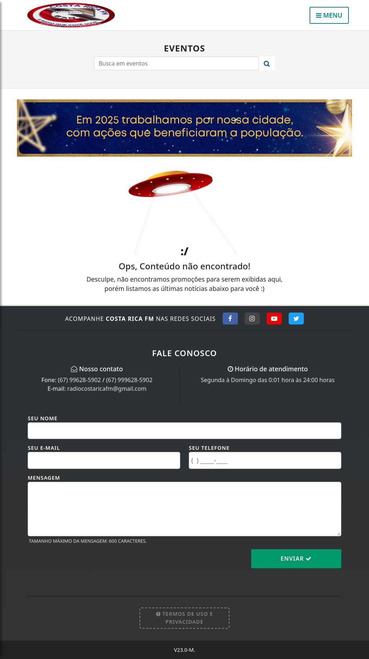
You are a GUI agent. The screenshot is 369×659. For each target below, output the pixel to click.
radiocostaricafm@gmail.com (107, 389)
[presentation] (82, 564)
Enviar (296, 558)
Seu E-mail (44, 447)
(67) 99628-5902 (79, 380)
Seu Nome (43, 418)
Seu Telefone (209, 447)
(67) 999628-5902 (129, 380)
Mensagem (44, 477)
